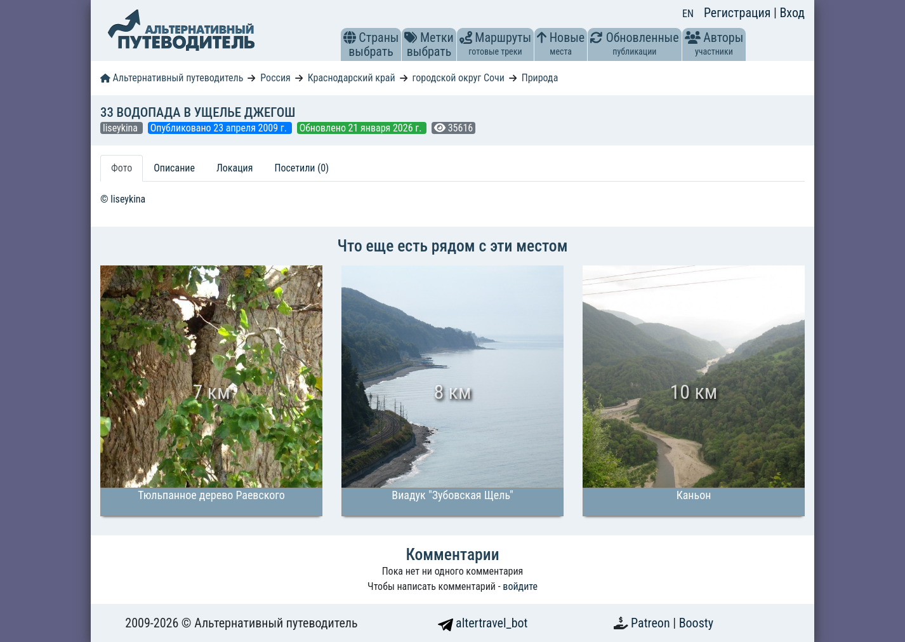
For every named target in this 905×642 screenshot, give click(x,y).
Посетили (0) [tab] (301, 168)
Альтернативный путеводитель (171, 78)
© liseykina (122, 199)
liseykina (121, 128)
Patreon (652, 623)
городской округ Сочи (459, 78)
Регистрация (739, 12)
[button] (349, 37)
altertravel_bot (483, 623)
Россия (275, 78)
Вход (792, 12)
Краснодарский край (351, 78)
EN (688, 14)
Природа (540, 78)
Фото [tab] (121, 168)
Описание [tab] (174, 168)
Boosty (696, 623)
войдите (520, 586)
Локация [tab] (234, 168)
